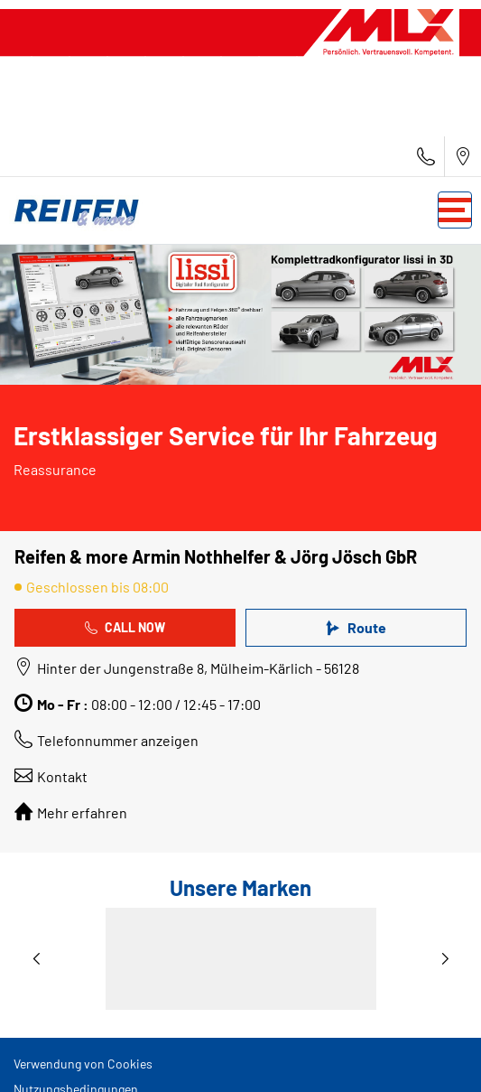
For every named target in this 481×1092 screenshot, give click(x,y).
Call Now (125, 627)
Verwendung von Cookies (83, 1063)
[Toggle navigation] (455, 210)
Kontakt (62, 776)
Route (356, 627)
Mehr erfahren (82, 812)
